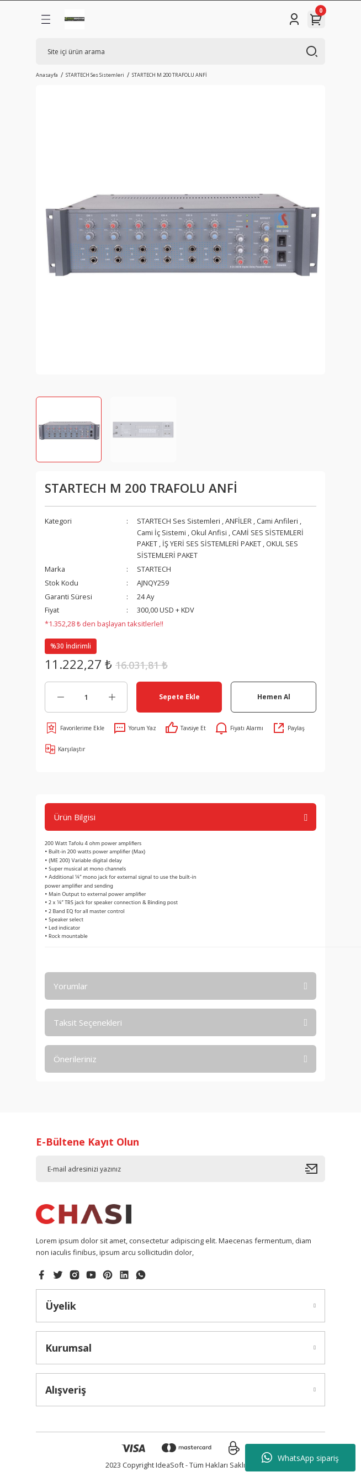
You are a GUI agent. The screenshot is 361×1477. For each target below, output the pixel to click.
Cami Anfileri (277, 521)
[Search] (180, 51)
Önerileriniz (75, 1058)
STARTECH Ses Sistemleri (178, 521)
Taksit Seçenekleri (88, 1022)
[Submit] (315, 1169)
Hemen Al (273, 696)
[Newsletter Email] (180, 1169)
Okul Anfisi (209, 532)
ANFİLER (238, 521)
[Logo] (74, 19)
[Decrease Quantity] (60, 697)
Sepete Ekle (179, 696)
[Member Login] (294, 19)
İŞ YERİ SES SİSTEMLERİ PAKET (211, 543)
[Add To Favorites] (74, 728)
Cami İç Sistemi (161, 532)
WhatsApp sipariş (300, 1458)
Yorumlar (71, 985)
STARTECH (154, 569)
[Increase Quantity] (112, 697)
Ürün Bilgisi (74, 816)
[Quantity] (86, 697)
